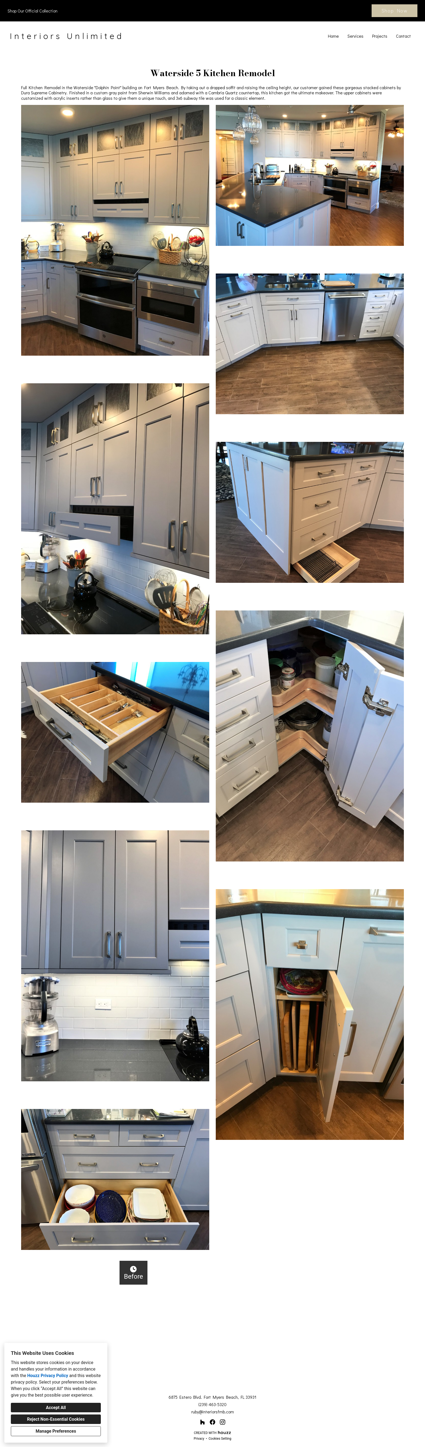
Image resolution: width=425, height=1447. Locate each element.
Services (355, 36)
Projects (379, 36)
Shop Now (394, 10)
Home (333, 36)
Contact (403, 36)
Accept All (56, 1407)
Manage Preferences (56, 1431)
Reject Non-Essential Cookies (56, 1419)
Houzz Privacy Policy (47, 1375)
